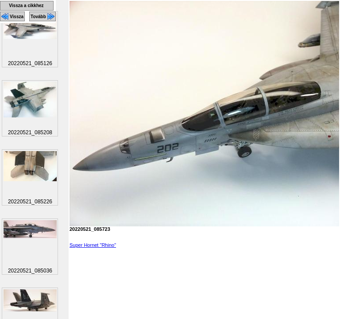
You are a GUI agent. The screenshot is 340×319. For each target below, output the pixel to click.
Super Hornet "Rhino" (93, 245)
